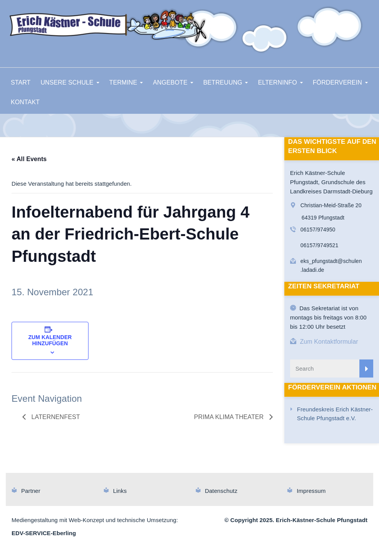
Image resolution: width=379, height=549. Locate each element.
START (20, 82)
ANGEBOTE (170, 82)
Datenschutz (221, 490)
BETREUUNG (222, 82)
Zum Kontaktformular (329, 341)
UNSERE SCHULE (66, 82)
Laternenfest (55, 417)
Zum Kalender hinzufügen (50, 340)
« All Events (29, 159)
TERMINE (123, 82)
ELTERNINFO (277, 82)
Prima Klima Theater (229, 417)
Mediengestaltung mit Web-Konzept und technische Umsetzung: (95, 520)
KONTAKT (25, 102)
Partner (30, 490)
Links (120, 490)
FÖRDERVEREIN (337, 82)
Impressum (311, 490)
